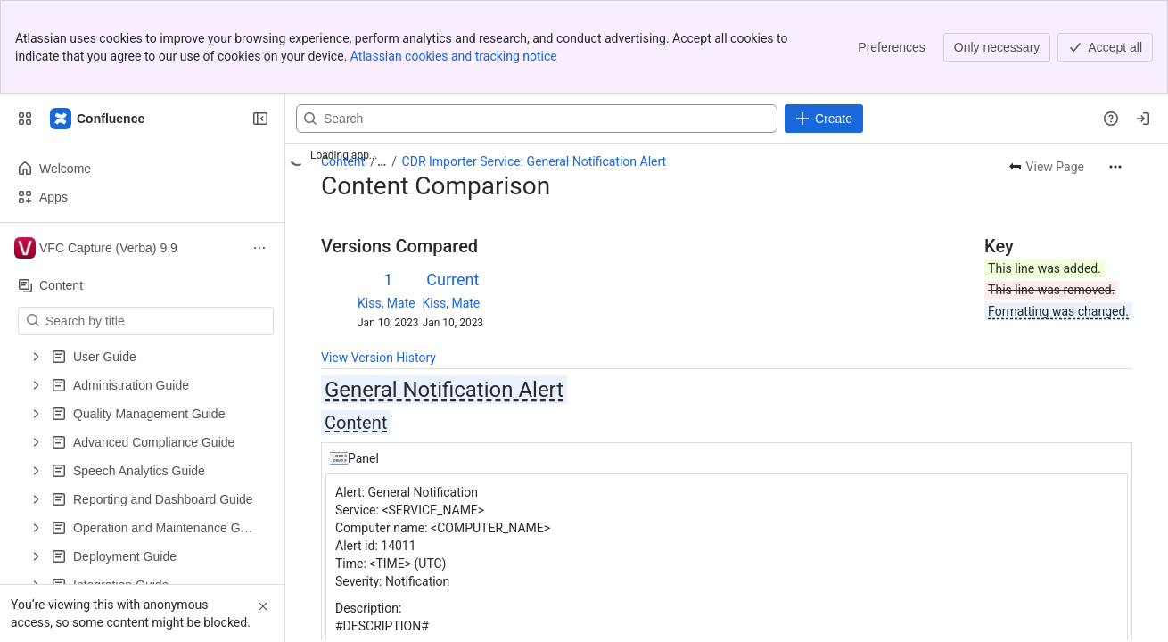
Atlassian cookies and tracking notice (453, 56)
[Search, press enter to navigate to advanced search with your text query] (536, 118)
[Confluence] (98, 118)
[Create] (824, 118)
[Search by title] (156, 321)
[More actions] (1115, 166)
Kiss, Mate (386, 303)
